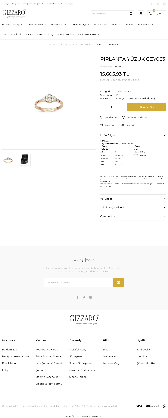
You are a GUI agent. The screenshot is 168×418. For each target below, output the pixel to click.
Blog (106, 349)
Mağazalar (109, 356)
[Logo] (14, 13)
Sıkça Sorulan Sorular (49, 356)
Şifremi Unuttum (147, 363)
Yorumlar (106, 198)
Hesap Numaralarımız (15, 356)
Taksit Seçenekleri (112, 207)
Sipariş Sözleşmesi (80, 363)
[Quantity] (111, 107)
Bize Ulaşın (9, 363)
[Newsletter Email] (84, 282)
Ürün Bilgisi (107, 135)
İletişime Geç (111, 363)
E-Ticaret (77, 416)
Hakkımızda (9, 349)
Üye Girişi (142, 356)
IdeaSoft (69, 416)
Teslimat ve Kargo (47, 349)
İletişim (6, 370)
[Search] (112, 13)
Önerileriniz (107, 216)
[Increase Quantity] (120, 107)
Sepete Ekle (147, 107)
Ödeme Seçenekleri (48, 376)
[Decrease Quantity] (103, 107)
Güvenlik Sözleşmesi (82, 370)
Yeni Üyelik (143, 349)
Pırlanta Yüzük (124, 91)
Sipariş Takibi (77, 376)
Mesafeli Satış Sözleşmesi (77, 353)
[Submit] (118, 282)
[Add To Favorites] (109, 117)
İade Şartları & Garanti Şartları (49, 367)
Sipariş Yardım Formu (49, 383)
